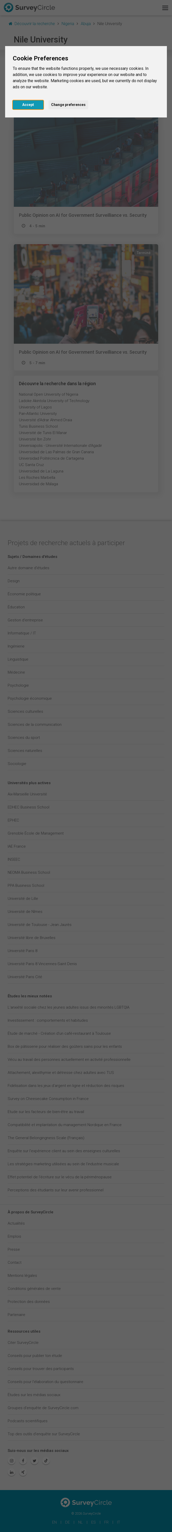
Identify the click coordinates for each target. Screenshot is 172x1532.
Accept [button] (28, 105)
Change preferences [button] (68, 105)
